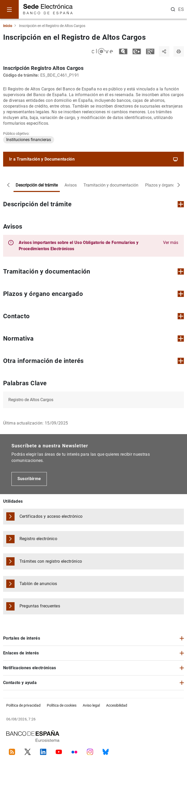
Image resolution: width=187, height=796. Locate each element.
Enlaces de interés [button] (21, 653)
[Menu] (9, 9)
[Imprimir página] (178, 51)
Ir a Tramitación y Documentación (93, 159)
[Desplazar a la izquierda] (8, 185)
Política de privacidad (23, 705)
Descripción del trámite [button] (93, 204)
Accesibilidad (116, 705)
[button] (98, 246)
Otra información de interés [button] (93, 360)
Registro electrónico (38, 538)
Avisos (71, 185)
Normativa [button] (93, 338)
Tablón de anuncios (38, 583)
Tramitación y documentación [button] (93, 271)
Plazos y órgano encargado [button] (93, 293)
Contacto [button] (93, 316)
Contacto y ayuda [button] (20, 682)
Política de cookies (61, 705)
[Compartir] (164, 51)
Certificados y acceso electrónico (51, 516)
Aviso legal (91, 705)
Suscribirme (29, 478)
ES (181, 9)
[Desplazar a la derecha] (178, 185)
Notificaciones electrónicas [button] (29, 667)
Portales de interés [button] (21, 638)
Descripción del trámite (37, 185)
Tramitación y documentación (110, 185)
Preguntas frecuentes (40, 605)
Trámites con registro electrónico (51, 561)
